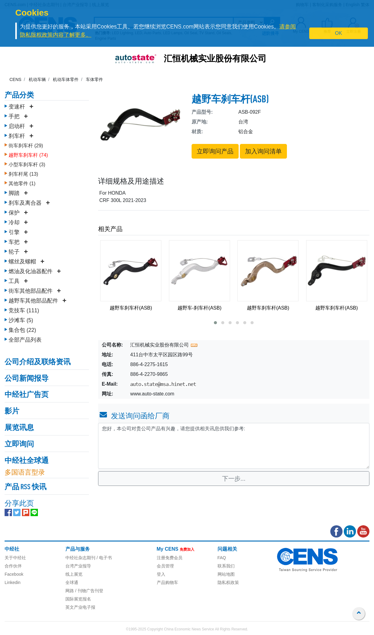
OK (338, 33)
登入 (161, 574)
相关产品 (110, 229)
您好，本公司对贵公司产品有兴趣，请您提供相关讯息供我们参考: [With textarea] (233, 446)
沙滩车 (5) (21, 320)
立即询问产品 (215, 151)
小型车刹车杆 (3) (27, 164)
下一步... (234, 478)
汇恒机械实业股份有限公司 (215, 59)
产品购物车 (167, 582)
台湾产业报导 (78, 565)
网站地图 (226, 574)
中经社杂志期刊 (80, 557)
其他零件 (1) (22, 183)
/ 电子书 (103, 557)
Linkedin (12, 582)
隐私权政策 (228, 582)
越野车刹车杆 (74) (28, 155)
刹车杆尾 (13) (23, 174)
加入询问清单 (263, 151)
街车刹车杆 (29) (26, 145)
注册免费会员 (169, 557)
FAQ (222, 557)
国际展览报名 (78, 598)
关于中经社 (15, 557)
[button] (215, 323)
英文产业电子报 (80, 607)
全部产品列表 (25, 340)
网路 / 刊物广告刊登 (84, 590)
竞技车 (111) (24, 310)
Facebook (14, 574)
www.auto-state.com (152, 393)
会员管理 (165, 565)
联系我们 (226, 565)
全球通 (71, 582)
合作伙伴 (13, 565)
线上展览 (73, 574)
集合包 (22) (22, 330)
